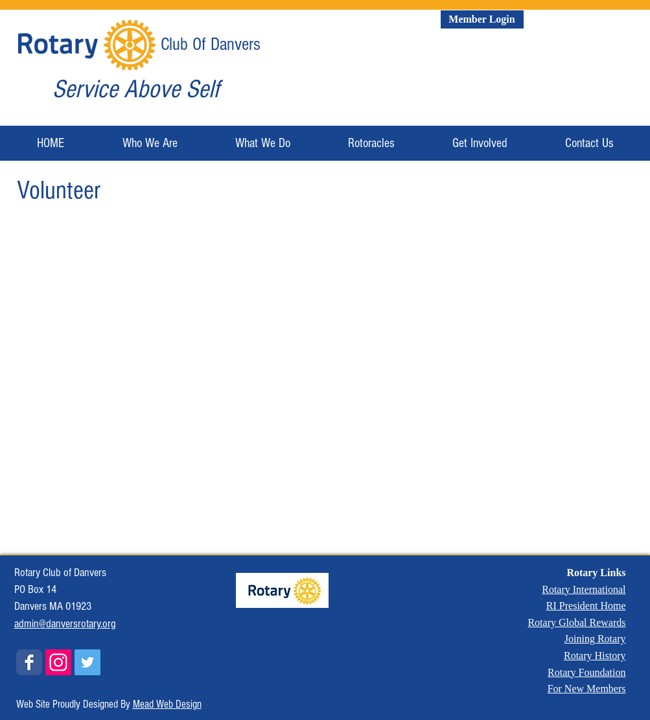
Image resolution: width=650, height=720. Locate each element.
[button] (149, 143)
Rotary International (583, 589)
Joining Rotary (595, 638)
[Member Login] (482, 19)
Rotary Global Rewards (576, 622)
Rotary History (595, 655)
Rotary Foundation (586, 672)
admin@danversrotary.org (65, 624)
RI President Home (586, 605)
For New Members (587, 688)
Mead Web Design (167, 704)
